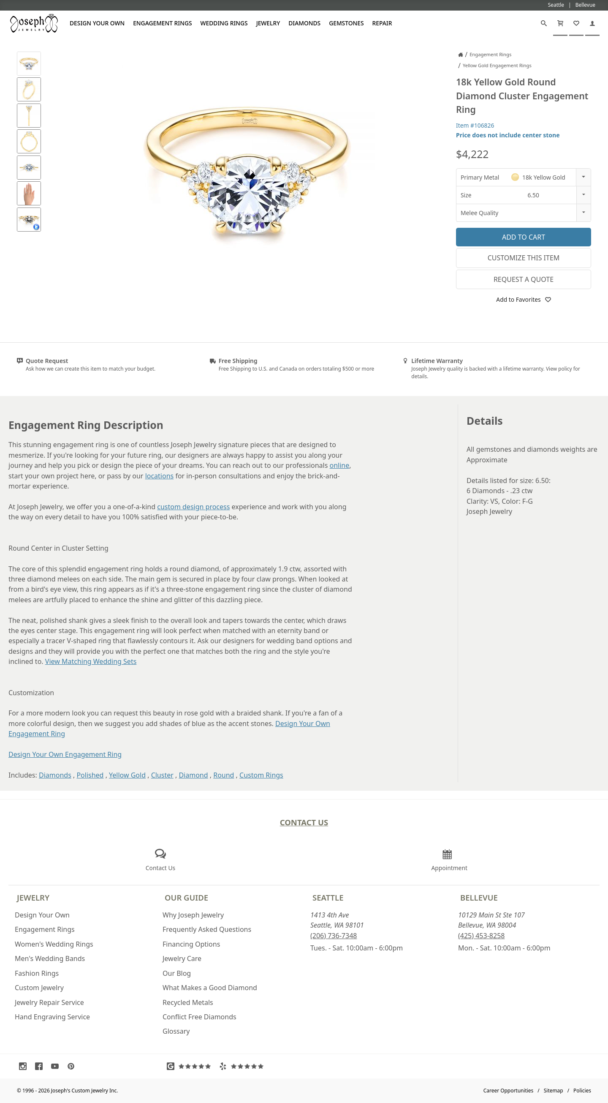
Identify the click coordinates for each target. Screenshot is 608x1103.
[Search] (544, 23)
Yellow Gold (127, 775)
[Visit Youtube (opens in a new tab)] (57, 1066)
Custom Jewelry (39, 987)
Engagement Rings (162, 23)
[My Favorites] (576, 23)
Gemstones (346, 23)
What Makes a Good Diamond (210, 987)
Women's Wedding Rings (54, 944)
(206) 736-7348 (333, 935)
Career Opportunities (508, 1090)
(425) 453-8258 (481, 935)
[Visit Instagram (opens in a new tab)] (25, 1066)
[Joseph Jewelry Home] (460, 54)
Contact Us (304, 822)
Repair (382, 23)
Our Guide (186, 897)
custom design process (193, 506)
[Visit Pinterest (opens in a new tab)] (73, 1066)
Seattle (327, 897)
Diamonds (304, 23)
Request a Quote (524, 279)
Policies (582, 1090)
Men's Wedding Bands (50, 958)
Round (223, 775)
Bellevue (479, 897)
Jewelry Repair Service (49, 1002)
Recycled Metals (188, 1002)
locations (159, 476)
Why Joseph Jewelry (193, 915)
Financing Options (191, 944)
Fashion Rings (37, 973)
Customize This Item (524, 257)
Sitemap (553, 1090)
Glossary (176, 1031)
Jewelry (268, 23)
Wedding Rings (224, 23)
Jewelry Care (182, 958)
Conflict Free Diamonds (199, 1016)
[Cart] (560, 23)
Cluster (162, 775)
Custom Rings (261, 775)
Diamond (193, 775)
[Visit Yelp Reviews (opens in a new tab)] (243, 1066)
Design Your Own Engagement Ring (65, 754)
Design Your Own (97, 23)
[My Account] (592, 23)
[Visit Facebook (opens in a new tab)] (41, 1066)
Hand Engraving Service (52, 1016)
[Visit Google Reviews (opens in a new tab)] (191, 1066)
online (340, 465)
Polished (89, 775)
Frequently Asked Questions (207, 929)
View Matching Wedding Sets (91, 661)
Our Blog (177, 973)
